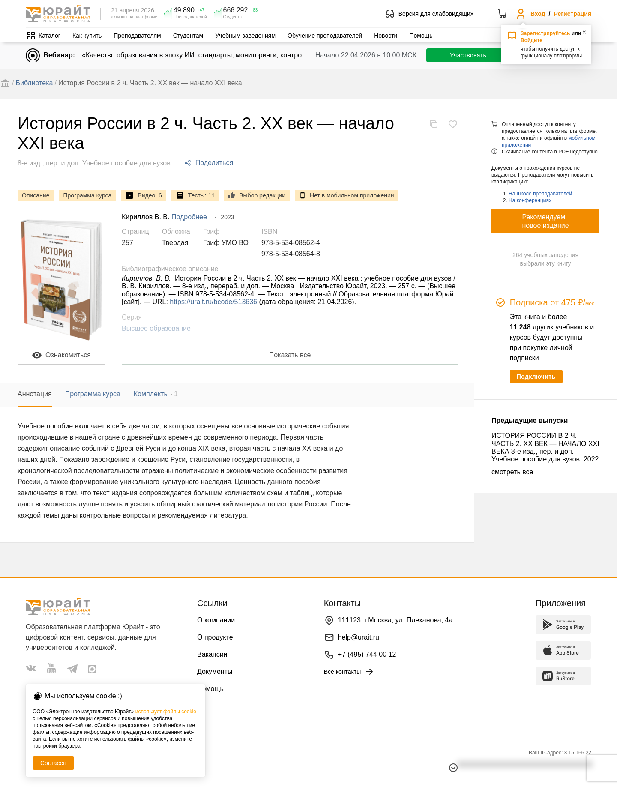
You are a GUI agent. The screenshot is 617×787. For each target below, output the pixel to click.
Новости (385, 35)
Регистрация (572, 13)
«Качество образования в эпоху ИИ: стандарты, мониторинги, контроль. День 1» (210, 55)
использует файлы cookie (165, 712)
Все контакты (349, 672)
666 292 (235, 10)
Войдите (531, 40)
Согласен (53, 763)
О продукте (215, 637)
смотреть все (512, 472)
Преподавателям (137, 35)
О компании (216, 620)
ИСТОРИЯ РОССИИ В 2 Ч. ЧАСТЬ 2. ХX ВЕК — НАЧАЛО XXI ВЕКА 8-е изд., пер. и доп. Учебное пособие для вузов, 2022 (545, 447)
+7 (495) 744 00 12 (367, 654)
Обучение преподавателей (325, 35)
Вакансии (212, 654)
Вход (537, 13)
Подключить (536, 376)
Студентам (188, 35)
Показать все (290, 355)
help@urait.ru (358, 637)
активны (119, 17)
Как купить (87, 35)
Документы (214, 671)
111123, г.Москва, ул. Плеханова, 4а (395, 620)
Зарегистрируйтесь (545, 33)
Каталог (49, 35)
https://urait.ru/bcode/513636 (213, 301)
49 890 (184, 10)
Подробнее (189, 217)
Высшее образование (156, 328)
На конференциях (530, 200)
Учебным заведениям (245, 35)
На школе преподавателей (540, 194)
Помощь (420, 35)
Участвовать (468, 55)
